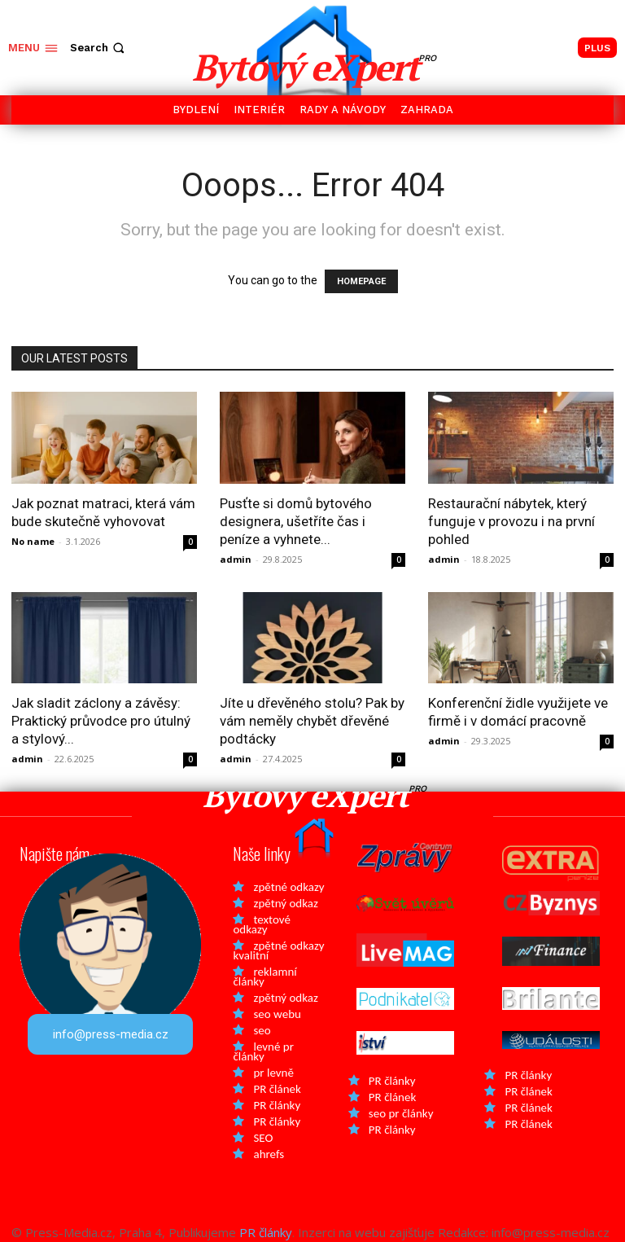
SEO (263, 1137)
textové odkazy (261, 924)
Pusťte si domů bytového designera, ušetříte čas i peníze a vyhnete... (296, 521)
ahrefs (268, 1154)
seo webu (276, 1014)
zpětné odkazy (288, 887)
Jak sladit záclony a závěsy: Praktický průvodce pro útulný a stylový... (100, 721)
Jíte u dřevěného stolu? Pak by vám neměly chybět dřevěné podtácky (312, 721)
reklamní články (264, 976)
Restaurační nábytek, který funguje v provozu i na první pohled (511, 521)
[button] (99, 48)
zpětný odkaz (285, 903)
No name (33, 541)
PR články (276, 1105)
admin (235, 559)
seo (261, 1030)
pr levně (273, 1072)
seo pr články (401, 1113)
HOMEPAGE (361, 281)
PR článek (276, 1089)
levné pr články (263, 1051)
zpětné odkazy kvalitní (278, 950)
